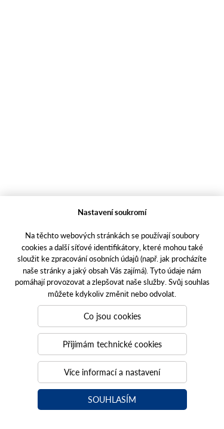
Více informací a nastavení (112, 372)
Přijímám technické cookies (112, 344)
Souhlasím (112, 399)
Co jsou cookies (112, 316)
